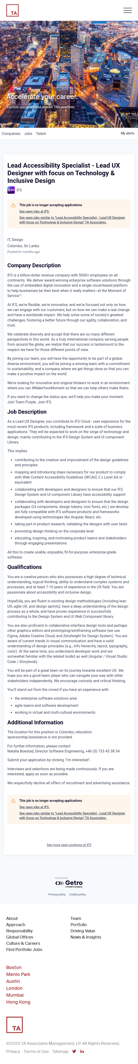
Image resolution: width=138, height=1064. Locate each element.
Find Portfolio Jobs (24, 949)
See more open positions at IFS (69, 845)
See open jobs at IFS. (34, 211)
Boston (14, 967)
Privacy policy (56, 894)
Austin (13, 981)
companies (11, 133)
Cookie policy (77, 894)
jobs (28, 133)
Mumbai (15, 995)
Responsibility (19, 931)
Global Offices (19, 937)
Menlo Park (18, 974)
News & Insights (85, 937)
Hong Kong (18, 1002)
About (12, 918)
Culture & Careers (23, 943)
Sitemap (60, 1051)
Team (75, 918)
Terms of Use (36, 1051)
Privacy (13, 1051)
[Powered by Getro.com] (69, 882)
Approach (15, 924)
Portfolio (78, 924)
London (14, 988)
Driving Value (82, 931)
